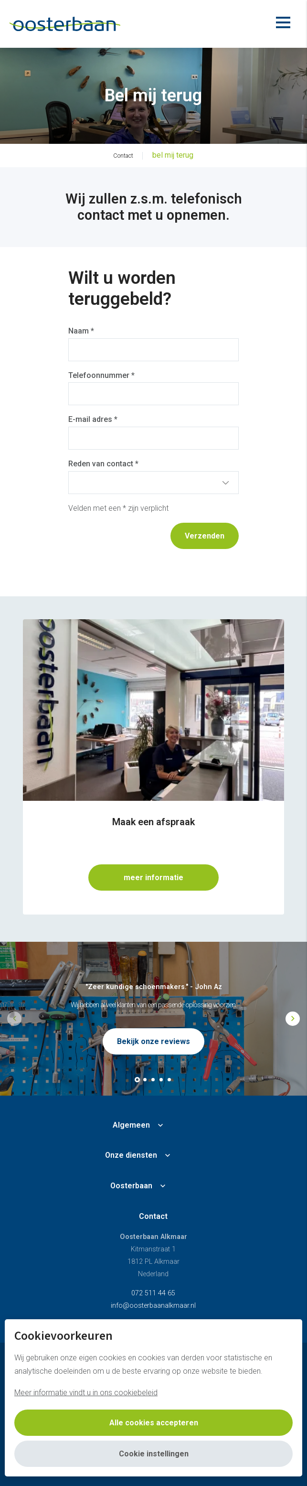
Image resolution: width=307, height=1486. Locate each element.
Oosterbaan (131, 1185)
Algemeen (131, 1125)
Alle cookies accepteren (153, 1422)
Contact (153, 1216)
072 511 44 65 (153, 1293)
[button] (137, 1079)
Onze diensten (131, 1155)
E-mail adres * (92, 419)
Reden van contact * (103, 463)
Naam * (81, 330)
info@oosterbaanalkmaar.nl (153, 1306)
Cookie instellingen (154, 1453)
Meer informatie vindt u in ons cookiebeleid (86, 1392)
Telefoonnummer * (101, 375)
